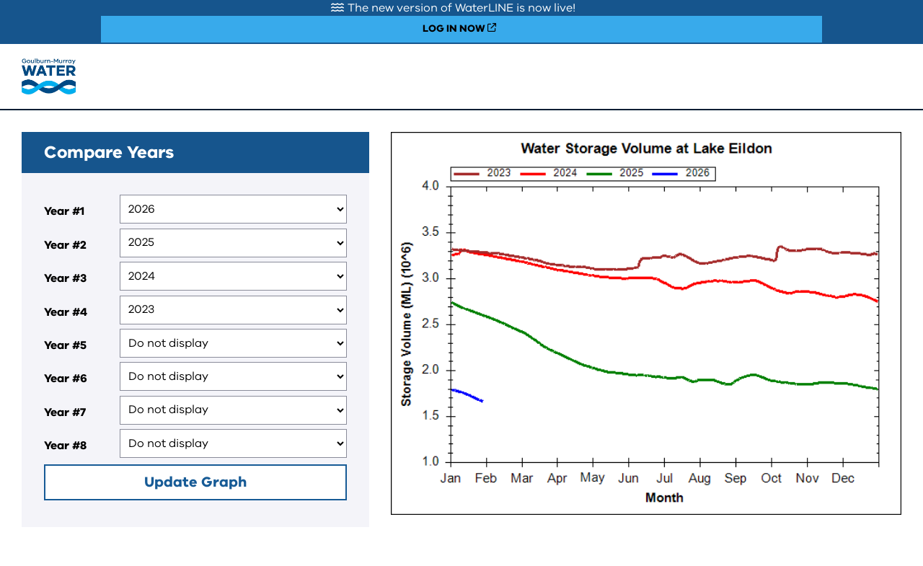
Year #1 (64, 211)
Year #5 (65, 345)
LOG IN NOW (454, 28)
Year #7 (65, 412)
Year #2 (65, 245)
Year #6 (65, 378)
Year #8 (65, 446)
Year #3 (65, 278)
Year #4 (65, 312)
